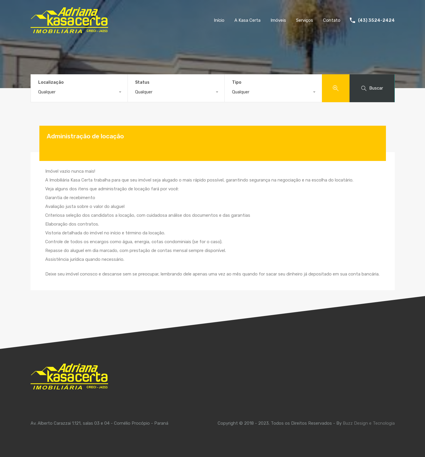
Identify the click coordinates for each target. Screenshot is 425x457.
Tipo (236, 82)
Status (142, 82)
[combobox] (79, 92)
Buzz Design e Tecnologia (369, 423)
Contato (331, 20)
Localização (51, 82)
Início (219, 20)
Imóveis (278, 20)
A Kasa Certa (247, 20)
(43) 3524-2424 (376, 20)
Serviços (304, 20)
